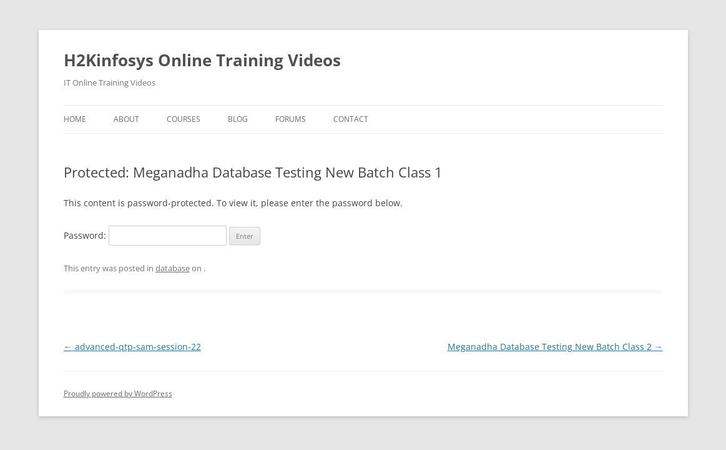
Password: (145, 235)
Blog (238, 119)
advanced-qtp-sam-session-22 (132, 346)
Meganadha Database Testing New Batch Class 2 (555, 346)
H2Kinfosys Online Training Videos (202, 60)
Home (75, 119)
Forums (290, 119)
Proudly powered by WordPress (118, 393)
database (172, 268)
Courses (183, 119)
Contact (350, 119)
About (126, 119)
